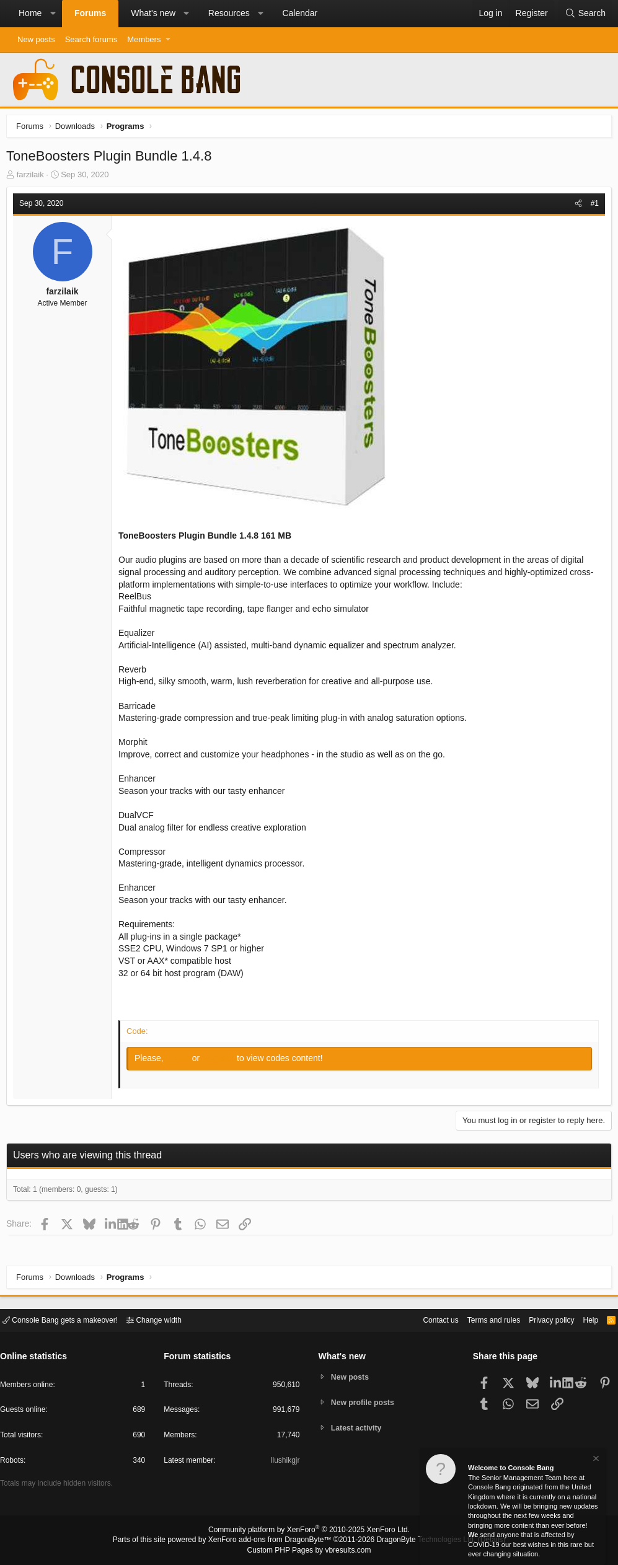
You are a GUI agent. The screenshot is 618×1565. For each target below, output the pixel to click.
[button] (52, 13)
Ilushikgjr (283, 1462)
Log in (182, 1061)
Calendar (299, 13)
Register (222, 1061)
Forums (90, 13)
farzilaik (33, 177)
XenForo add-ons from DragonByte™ (272, 1541)
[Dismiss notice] (595, 1460)
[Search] (585, 13)
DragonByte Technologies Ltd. (416, 1541)
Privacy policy (540, 1319)
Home (30, 13)
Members (144, 39)
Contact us (421, 1319)
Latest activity (359, 1429)
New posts (36, 39)
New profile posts (365, 1402)
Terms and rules (478, 1319)
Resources (229, 13)
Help (583, 1319)
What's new (153, 13)
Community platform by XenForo (309, 1531)
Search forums (91, 39)
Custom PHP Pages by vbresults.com (309, 1550)
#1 (592, 206)
